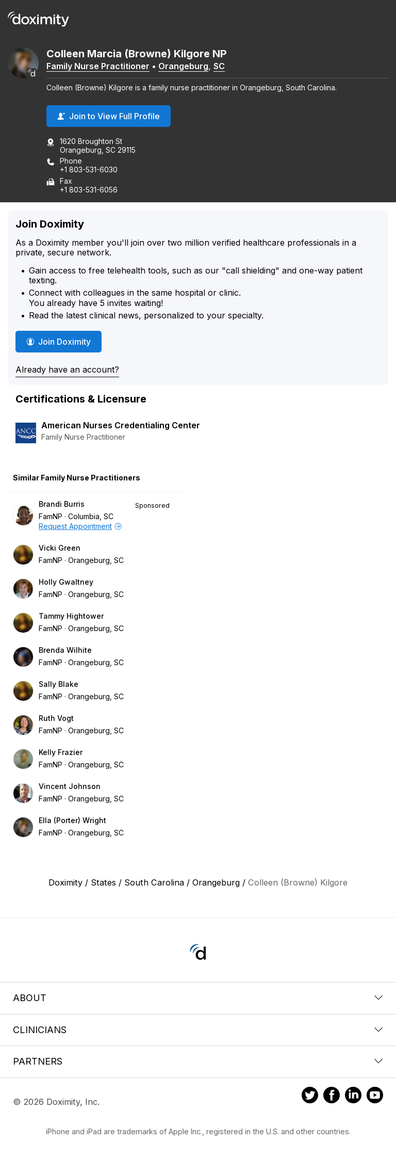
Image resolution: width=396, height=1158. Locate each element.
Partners (198, 1061)
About (198, 997)
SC (219, 66)
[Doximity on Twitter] (310, 1096)
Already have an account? (67, 369)
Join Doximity (58, 341)
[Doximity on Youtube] (375, 1096)
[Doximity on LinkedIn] (353, 1096)
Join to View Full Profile (108, 116)
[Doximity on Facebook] (331, 1096)
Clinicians (198, 1029)
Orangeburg (183, 66)
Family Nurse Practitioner (98, 66)
